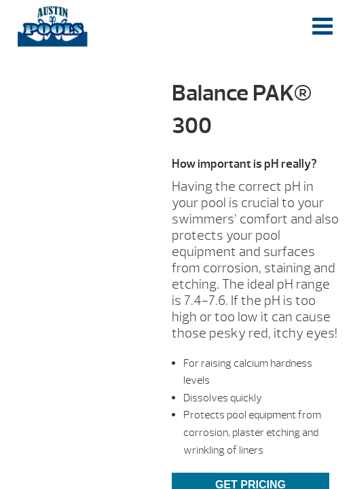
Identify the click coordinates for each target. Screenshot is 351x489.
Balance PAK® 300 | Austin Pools (53, 26)
